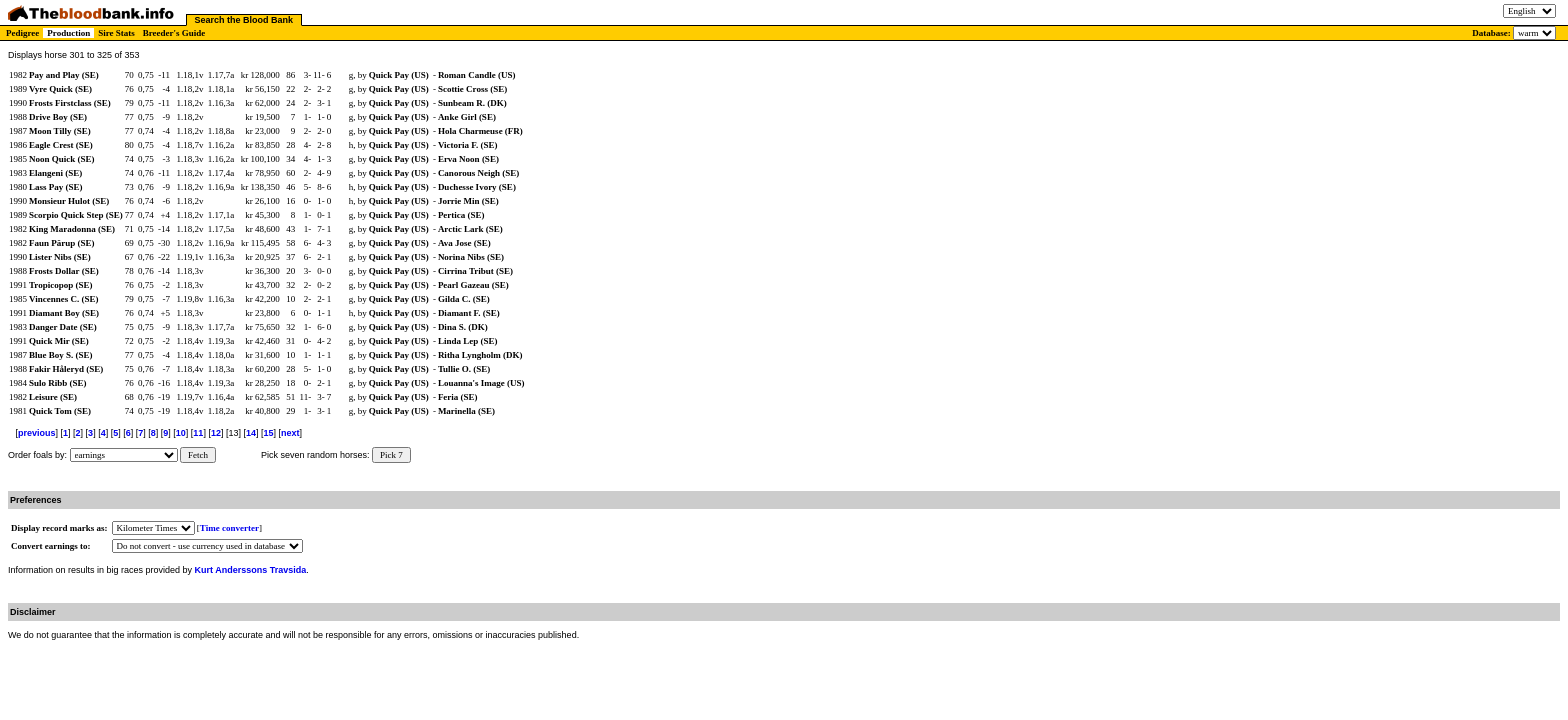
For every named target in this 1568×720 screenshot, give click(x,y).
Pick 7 (391, 455)
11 (198, 433)
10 (181, 433)
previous (37, 433)
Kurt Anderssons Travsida (251, 570)
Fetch (198, 455)
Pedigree (22, 33)
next (290, 433)
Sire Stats (116, 33)
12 (216, 433)
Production (68, 33)
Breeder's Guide (174, 33)
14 (251, 433)
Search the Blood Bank (244, 20)
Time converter (229, 528)
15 (268, 433)
